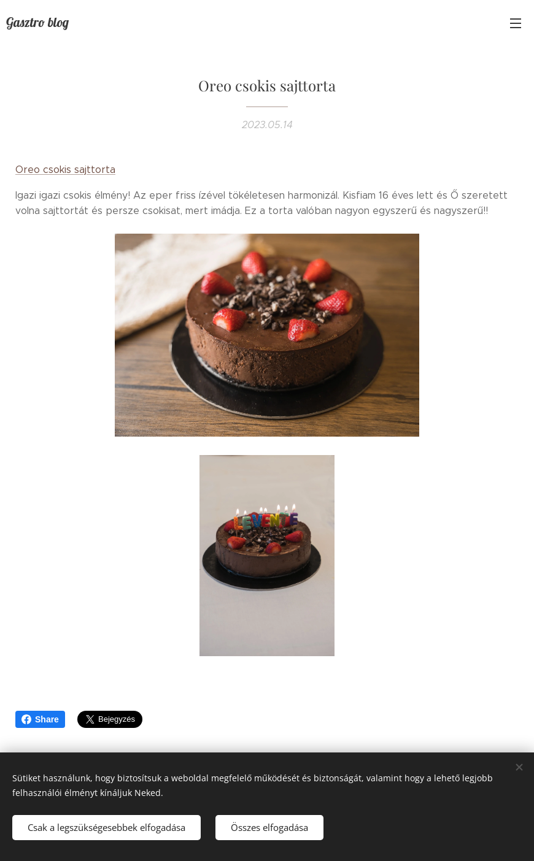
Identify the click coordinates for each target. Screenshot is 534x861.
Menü (515, 23)
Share (40, 719)
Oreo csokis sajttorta (65, 169)
